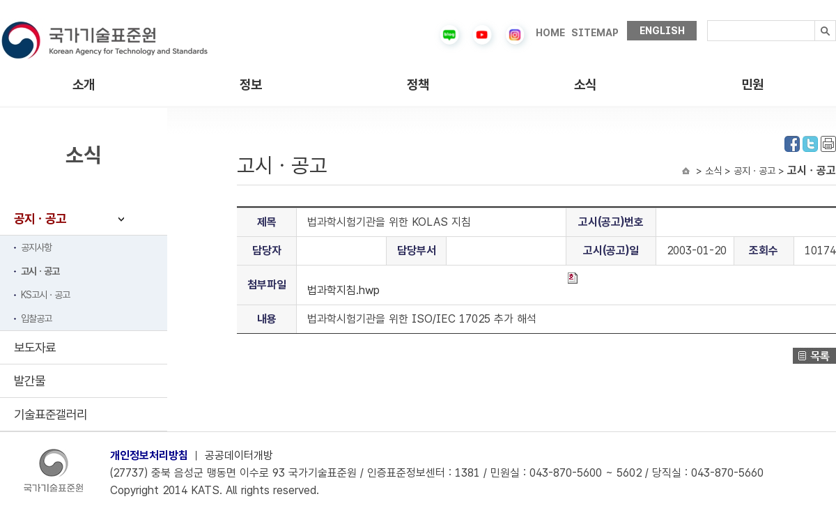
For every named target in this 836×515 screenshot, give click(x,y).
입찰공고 (36, 318)
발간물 (29, 381)
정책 (418, 85)
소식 (585, 85)
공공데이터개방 (239, 455)
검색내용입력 (707, 20)
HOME (550, 32)
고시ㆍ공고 (40, 271)
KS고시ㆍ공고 (45, 294)
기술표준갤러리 (50, 414)
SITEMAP (595, 32)
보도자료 (35, 347)
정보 (251, 85)
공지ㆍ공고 (40, 218)
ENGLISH (662, 30)
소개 (83, 85)
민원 (752, 85)
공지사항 (36, 247)
